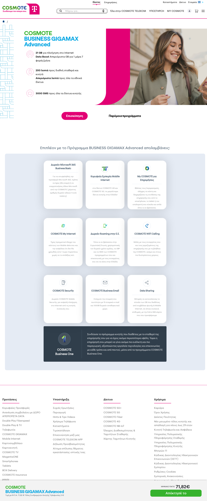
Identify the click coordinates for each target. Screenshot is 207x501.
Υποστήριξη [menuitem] (61, 399)
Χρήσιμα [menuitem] (160, 399)
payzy (5, 479)
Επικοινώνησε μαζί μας (66, 434)
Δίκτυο (182, 2)
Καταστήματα (170, 2)
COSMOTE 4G (112, 421)
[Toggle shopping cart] (196, 10)
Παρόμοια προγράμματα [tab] (125, 116)
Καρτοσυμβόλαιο (12, 443)
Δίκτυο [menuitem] (108, 399)
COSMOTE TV (10, 452)
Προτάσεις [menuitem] (9, 399)
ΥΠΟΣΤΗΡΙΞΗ (156, 10)
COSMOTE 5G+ (113, 407)
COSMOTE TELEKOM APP (68, 439)
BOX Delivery (9, 470)
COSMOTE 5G (112, 412)
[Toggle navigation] (202, 11)
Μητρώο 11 (160, 450)
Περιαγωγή (59, 412)
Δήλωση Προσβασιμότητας (69, 443)
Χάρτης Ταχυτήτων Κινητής (120, 438)
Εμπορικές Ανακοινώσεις (168, 476)
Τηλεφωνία (8, 429)
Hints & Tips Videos (64, 416)
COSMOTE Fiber (113, 416)
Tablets (6, 465)
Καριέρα (159, 407)
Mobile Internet (11, 438)
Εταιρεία (192, 2)
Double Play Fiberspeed (16, 420)
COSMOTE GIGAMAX (14, 434)
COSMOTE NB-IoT (114, 425)
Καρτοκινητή (9, 447)
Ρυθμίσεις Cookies (165, 471)
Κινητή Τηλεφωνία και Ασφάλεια (173, 429)
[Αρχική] (4, 21)
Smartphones (10, 461)
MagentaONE (10, 456)
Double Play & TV (12, 425)
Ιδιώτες (96, 2)
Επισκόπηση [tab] (74, 116)
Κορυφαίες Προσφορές (16, 407)
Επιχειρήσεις (110, 2)
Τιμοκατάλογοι (61, 430)
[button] (189, 11)
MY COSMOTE (175, 10)
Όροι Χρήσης (162, 412)
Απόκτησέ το (176, 493)
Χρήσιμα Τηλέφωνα (64, 421)
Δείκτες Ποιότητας (165, 416)
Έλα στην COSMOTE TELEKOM (128, 10)
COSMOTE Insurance (14, 474)
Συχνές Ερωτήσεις (63, 407)
